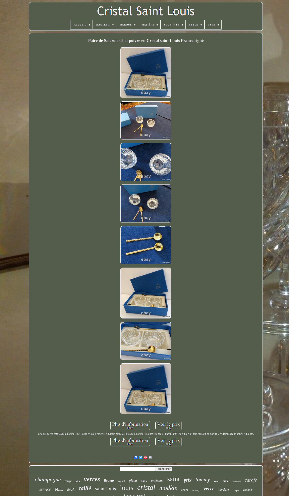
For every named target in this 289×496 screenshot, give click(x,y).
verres (92, 479)
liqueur (109, 481)
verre (209, 488)
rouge (68, 481)
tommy (202, 480)
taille (226, 481)
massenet (237, 481)
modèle (168, 487)
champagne (48, 479)
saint (173, 479)
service (45, 489)
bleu (78, 481)
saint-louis (105, 488)
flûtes (144, 481)
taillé (85, 488)
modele (224, 489)
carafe (251, 480)
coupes (236, 490)
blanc (59, 489)
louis (126, 487)
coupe (184, 489)
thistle (71, 489)
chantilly (195, 490)
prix (187, 480)
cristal (146, 487)
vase (216, 481)
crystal (121, 481)
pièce (133, 480)
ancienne (157, 481)
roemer (247, 489)
